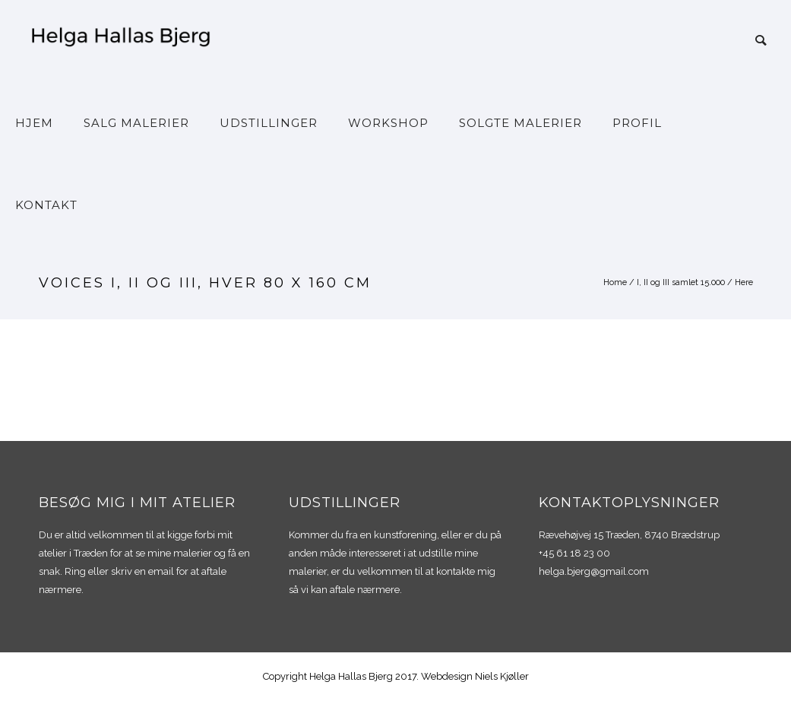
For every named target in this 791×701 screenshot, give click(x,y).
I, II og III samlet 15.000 (681, 282)
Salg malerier (136, 123)
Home (615, 282)
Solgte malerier (520, 123)
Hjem (34, 123)
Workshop (388, 123)
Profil (637, 123)
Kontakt (46, 205)
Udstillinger (269, 123)
